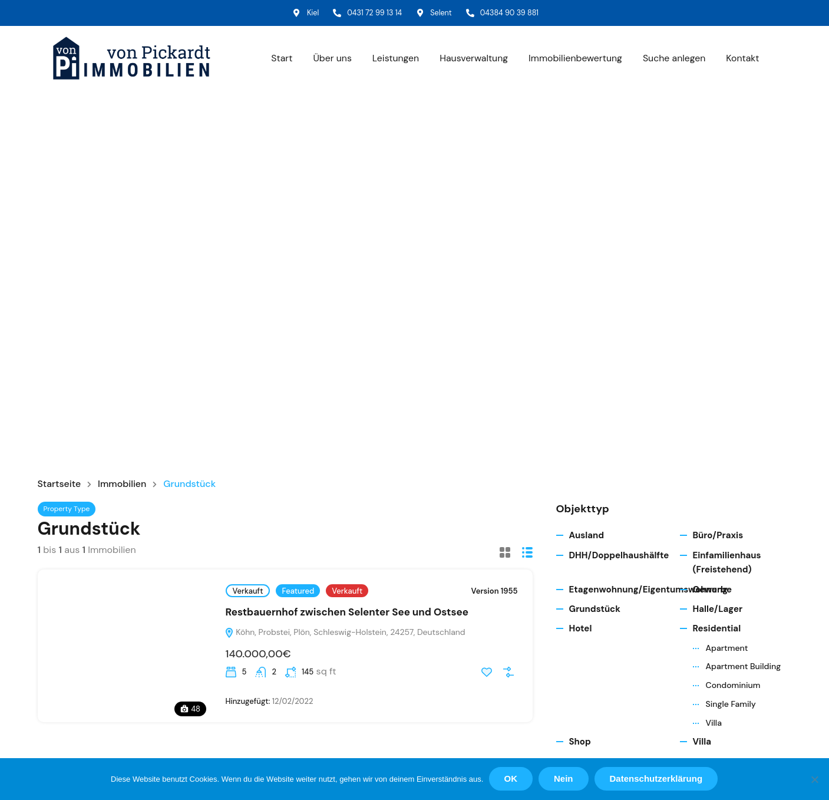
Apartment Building (743, 668)
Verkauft (248, 592)
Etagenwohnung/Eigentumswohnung (648, 591)
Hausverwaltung (471, 59)
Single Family (731, 705)
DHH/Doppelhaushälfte (619, 556)
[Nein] (814, 779)
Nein (564, 779)
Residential (717, 630)
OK (511, 779)
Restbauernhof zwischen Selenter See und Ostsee (347, 613)
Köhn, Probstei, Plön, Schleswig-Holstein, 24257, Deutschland (344, 633)
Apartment (727, 649)
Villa (714, 724)
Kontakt (742, 59)
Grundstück (594, 610)
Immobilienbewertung (574, 59)
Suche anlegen (673, 59)
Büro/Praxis (718, 537)
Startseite (59, 485)
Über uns (328, 59)
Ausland (587, 537)
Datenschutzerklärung (656, 779)
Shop (580, 743)
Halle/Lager (718, 610)
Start (278, 59)
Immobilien (122, 485)
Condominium (733, 687)
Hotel (580, 630)
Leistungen (392, 59)
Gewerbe (712, 591)
